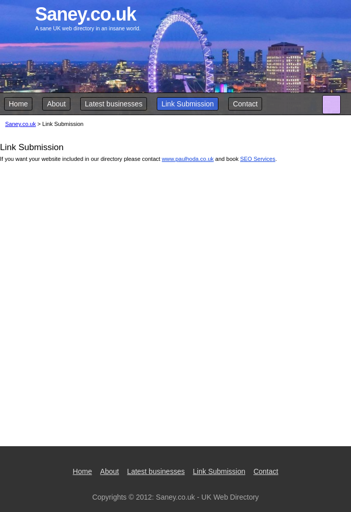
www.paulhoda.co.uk (188, 159)
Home (18, 104)
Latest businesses (113, 104)
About (56, 104)
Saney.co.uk (20, 124)
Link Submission (187, 104)
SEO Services (257, 159)
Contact (245, 104)
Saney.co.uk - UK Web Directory (207, 497)
